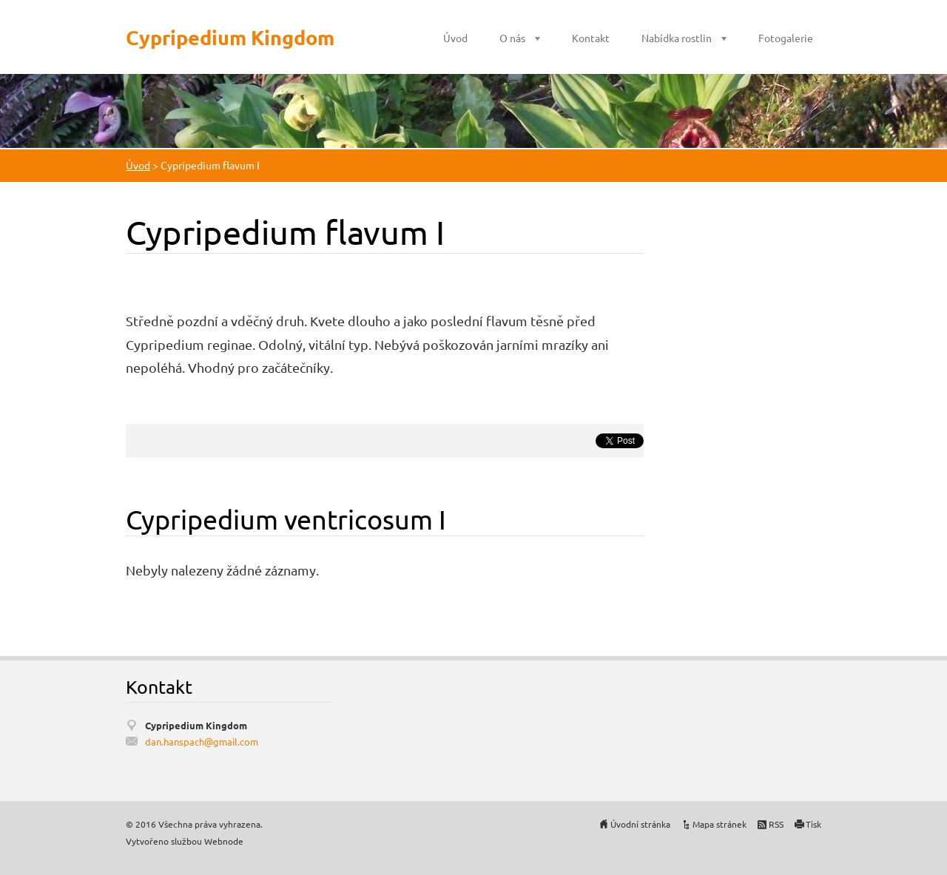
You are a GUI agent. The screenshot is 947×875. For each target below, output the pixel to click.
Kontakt (591, 37)
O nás (512, 37)
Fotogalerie (785, 37)
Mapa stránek (719, 824)
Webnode (223, 841)
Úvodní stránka (640, 824)
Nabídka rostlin (676, 37)
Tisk (813, 824)
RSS (776, 824)
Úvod (455, 37)
